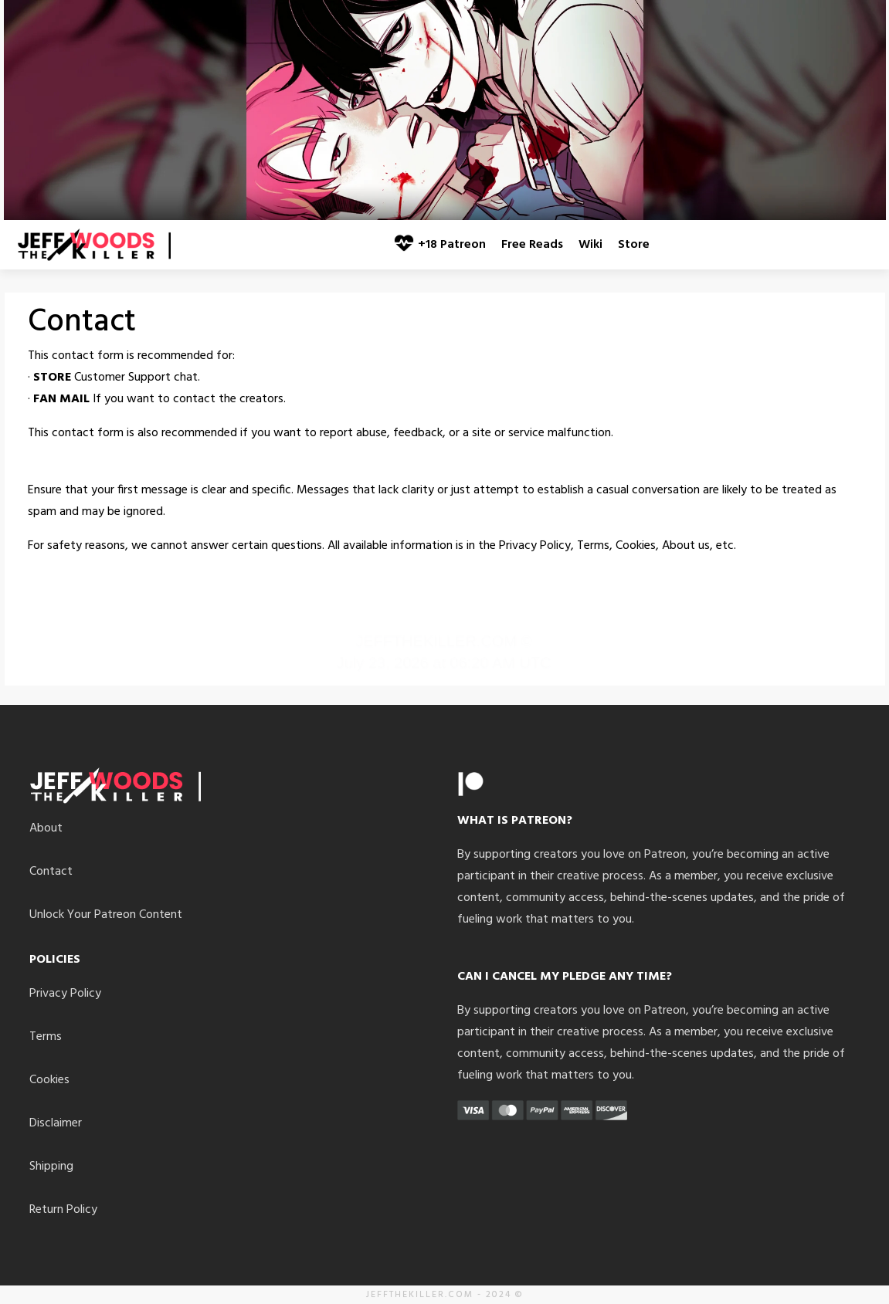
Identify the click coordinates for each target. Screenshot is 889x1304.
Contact (51, 872)
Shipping (51, 1167)
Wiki (590, 245)
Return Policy (63, 1210)
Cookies (49, 1080)
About (46, 828)
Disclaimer (55, 1123)
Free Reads (532, 245)
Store (634, 245)
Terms (45, 1037)
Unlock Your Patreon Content (105, 915)
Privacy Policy (65, 994)
